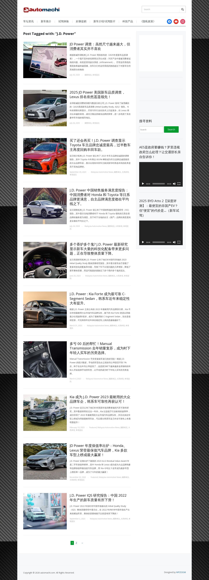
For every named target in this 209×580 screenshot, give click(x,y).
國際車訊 (88, 75)
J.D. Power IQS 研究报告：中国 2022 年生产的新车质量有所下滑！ (98, 497)
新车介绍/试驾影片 (104, 21)
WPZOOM (181, 572)
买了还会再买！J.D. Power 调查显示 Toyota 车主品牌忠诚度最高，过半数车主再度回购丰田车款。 (100, 145)
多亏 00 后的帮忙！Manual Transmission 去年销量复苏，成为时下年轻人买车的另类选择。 (100, 348)
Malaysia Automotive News (102, 172)
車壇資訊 (95, 75)
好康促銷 (81, 21)
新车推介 (46, 21)
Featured (93, 427)
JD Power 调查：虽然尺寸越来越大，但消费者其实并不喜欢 (100, 46)
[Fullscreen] (179, 183)
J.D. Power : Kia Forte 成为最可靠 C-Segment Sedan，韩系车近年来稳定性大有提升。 (100, 298)
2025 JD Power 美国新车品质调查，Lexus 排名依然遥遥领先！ (97, 94)
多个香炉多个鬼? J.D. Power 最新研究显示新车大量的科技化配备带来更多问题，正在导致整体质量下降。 (99, 249)
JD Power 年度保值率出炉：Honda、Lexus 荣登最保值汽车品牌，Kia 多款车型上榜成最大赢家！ (98, 450)
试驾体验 (63, 21)
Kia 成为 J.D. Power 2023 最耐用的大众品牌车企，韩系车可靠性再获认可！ (100, 399)
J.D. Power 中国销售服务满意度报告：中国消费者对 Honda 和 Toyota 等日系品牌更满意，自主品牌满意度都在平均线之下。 (100, 197)
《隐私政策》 (148, 21)
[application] (161, 174)
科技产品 (127, 21)
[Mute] (174, 183)
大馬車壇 (125, 172)
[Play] (143, 183)
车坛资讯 (28, 21)
